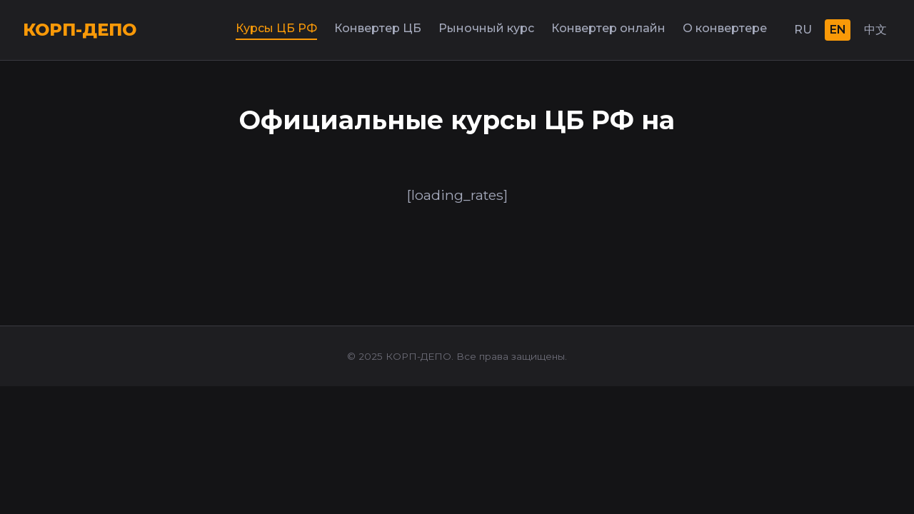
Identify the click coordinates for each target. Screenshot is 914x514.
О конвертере (725, 28)
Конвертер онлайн (608, 28)
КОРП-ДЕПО (79, 29)
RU (803, 29)
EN (838, 29)
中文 (875, 29)
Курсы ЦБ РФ (276, 28)
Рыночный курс (486, 28)
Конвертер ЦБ (377, 28)
